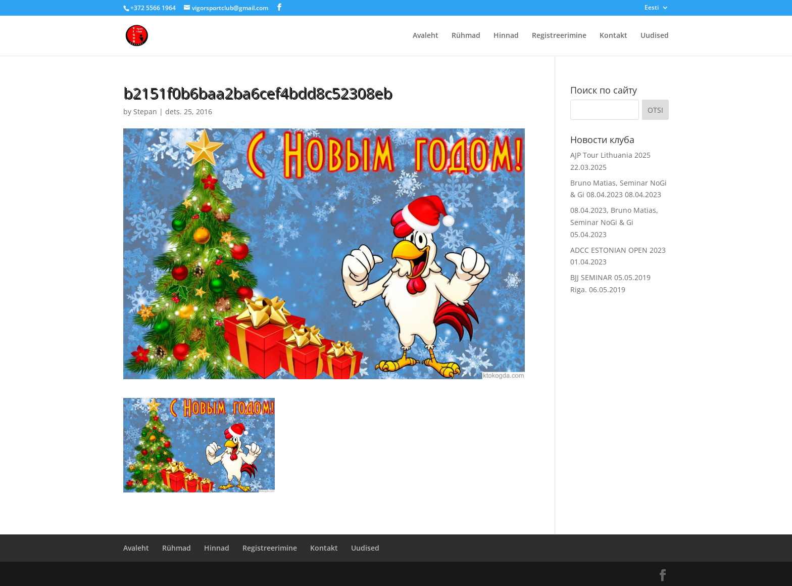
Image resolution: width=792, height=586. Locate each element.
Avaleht (425, 36)
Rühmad (466, 36)
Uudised (654, 36)
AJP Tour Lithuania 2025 (610, 155)
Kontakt (613, 36)
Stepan (145, 111)
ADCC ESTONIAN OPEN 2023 (618, 250)
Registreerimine (559, 36)
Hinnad (506, 36)
